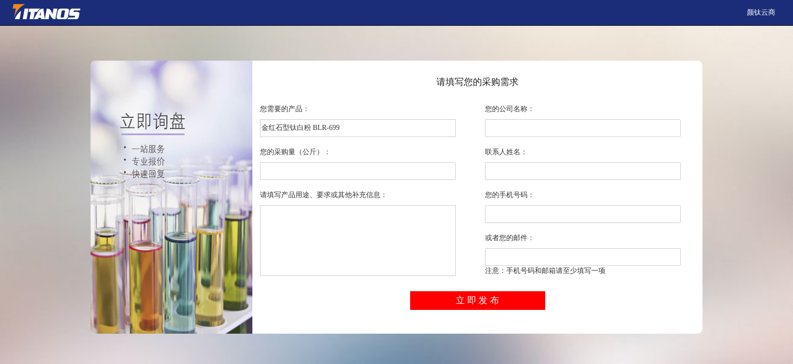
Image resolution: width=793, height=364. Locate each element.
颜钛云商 (761, 12)
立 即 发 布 (477, 300)
